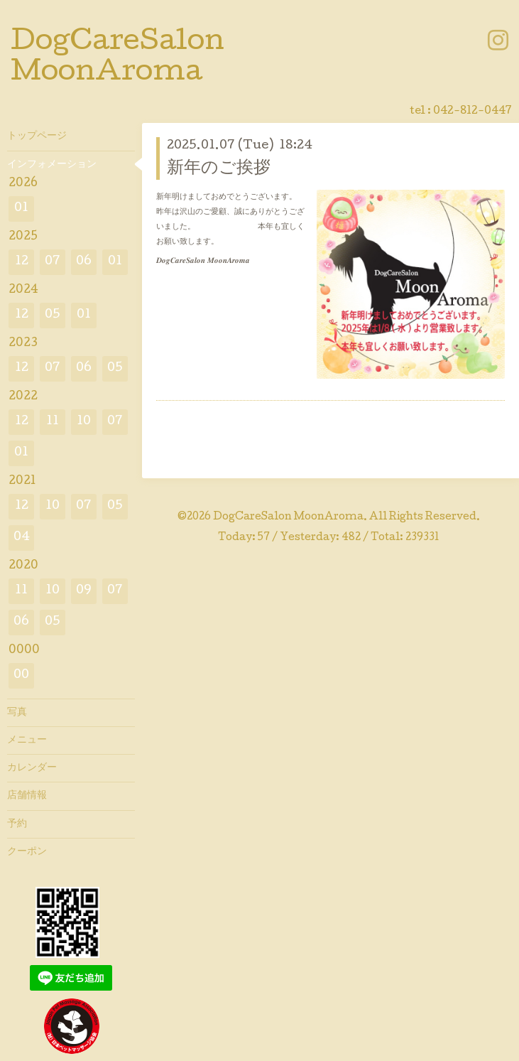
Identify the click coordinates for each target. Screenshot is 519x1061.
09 (84, 591)
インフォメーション (52, 165)
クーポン (27, 852)
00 (21, 675)
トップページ (37, 136)
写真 (17, 712)
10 (84, 422)
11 (52, 422)
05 (52, 315)
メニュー (27, 740)
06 (84, 262)
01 (21, 209)
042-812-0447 (472, 111)
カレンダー (32, 768)
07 (52, 262)
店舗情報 (27, 796)
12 (21, 262)
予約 (17, 824)
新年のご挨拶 (219, 168)
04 (21, 538)
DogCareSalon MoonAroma (288, 517)
